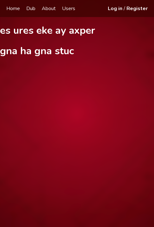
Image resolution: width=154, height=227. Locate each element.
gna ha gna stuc (37, 51)
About (49, 8)
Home (13, 8)
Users (68, 8)
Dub (30, 8)
